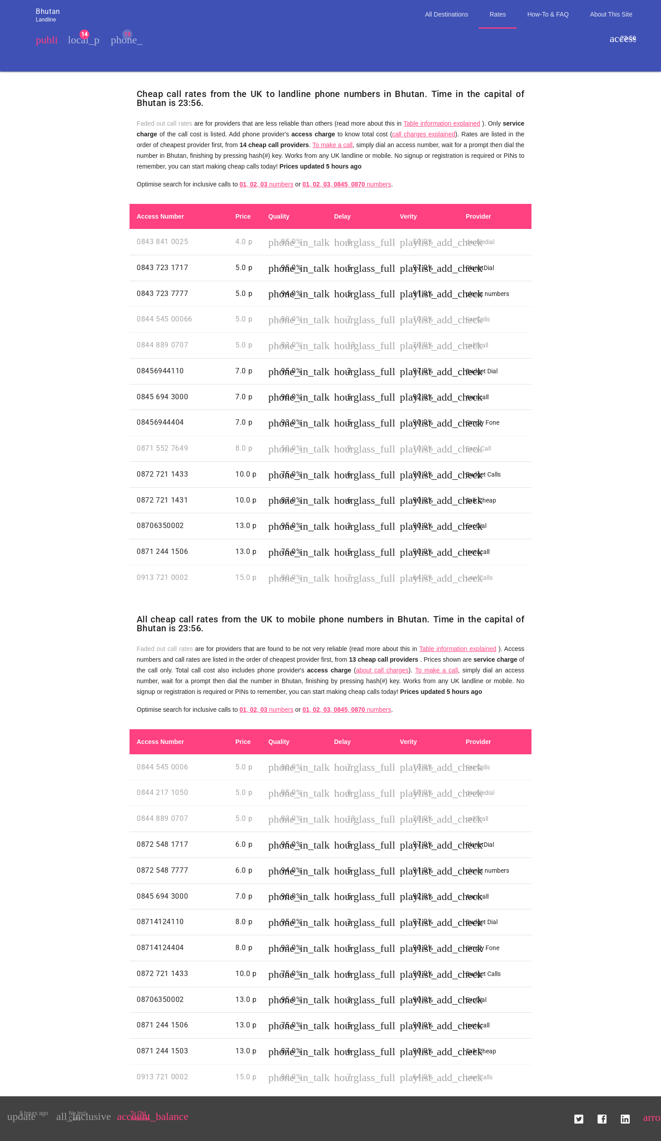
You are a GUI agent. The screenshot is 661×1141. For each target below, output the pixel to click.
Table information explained (441, 123)
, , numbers (266, 184)
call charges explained (423, 134)
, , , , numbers (346, 184)
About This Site (611, 14)
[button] (578, 1116)
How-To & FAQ (548, 14)
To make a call (333, 144)
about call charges (382, 670)
